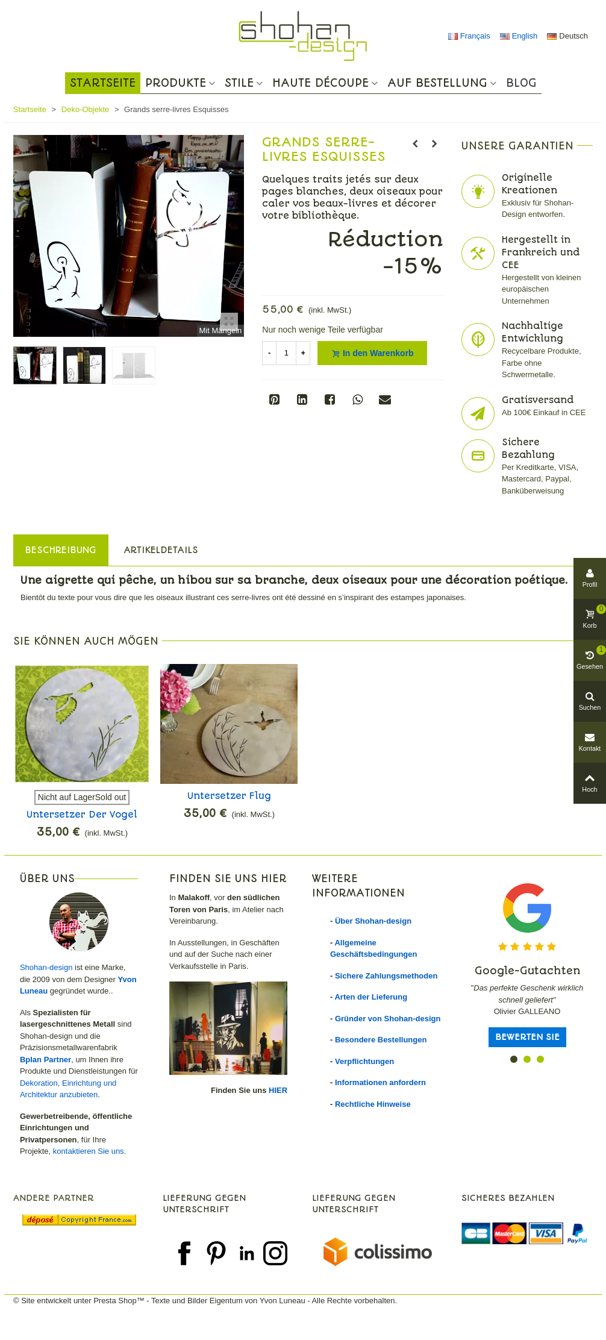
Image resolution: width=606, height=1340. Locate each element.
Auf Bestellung (437, 83)
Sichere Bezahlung (528, 448)
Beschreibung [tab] (60, 550)
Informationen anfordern (380, 1082)
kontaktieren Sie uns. (89, 1151)
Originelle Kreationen (529, 184)
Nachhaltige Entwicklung (532, 332)
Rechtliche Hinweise (373, 1104)
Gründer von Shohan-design (388, 1018)
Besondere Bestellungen (380, 1039)
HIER (278, 1090)
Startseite (103, 83)
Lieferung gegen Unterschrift (204, 1204)
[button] (513, 1059)
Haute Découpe (320, 83)
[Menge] (286, 353)
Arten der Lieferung (370, 996)
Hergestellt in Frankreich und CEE (540, 252)
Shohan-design (46, 967)
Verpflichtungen (364, 1061)
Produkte (175, 83)
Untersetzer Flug (229, 796)
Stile (239, 83)
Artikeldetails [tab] (161, 550)
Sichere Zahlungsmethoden (386, 975)
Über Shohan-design (373, 920)
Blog (521, 83)
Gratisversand (537, 400)
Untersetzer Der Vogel (82, 814)
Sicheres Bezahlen (507, 1198)
